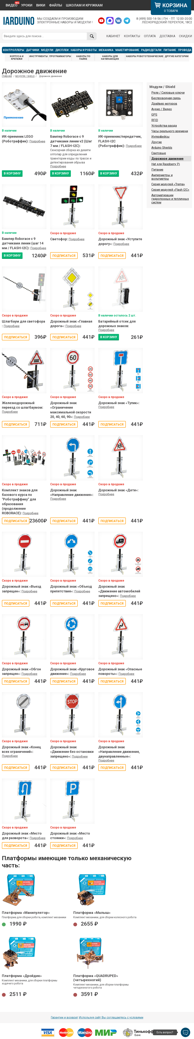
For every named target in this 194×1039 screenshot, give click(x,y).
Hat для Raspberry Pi (165, 164)
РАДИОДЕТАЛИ (151, 50)
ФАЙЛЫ (55, 5)
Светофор (59, 239)
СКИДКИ (185, 36)
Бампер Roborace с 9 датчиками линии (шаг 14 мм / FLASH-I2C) (22, 243)
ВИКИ (40, 5)
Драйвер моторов (164, 103)
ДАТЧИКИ (32, 50)
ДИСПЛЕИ (62, 50)
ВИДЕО (11, 5)
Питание (157, 169)
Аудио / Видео (161, 109)
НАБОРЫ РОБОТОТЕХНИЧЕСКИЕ (144, 56)
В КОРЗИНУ (12, 173)
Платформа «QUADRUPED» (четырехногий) (95, 978)
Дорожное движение (167, 158)
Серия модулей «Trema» (168, 184)
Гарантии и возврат (64, 1017)
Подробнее (37, 141)
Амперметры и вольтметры (162, 177)
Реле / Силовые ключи (168, 92)
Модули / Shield (25, 76)
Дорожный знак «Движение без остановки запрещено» (72, 751)
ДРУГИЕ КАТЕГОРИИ (177, 56)
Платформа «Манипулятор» (26, 913)
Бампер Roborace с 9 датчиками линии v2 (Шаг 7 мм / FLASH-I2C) (71, 141)
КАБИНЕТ (113, 36)
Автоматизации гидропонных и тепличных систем (170, 198)
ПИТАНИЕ (169, 50)
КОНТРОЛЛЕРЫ (13, 50)
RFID (154, 120)
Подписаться (63, 256)
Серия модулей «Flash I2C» (170, 190)
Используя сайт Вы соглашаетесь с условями (111, 1017)
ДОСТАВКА (167, 36)
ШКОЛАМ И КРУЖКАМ (84, 5)
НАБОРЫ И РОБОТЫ (84, 50)
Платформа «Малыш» (91, 913)
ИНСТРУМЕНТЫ (38, 56)
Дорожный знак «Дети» (118, 490)
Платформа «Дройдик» (22, 976)
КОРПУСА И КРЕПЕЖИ (16, 57)
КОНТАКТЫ (132, 36)
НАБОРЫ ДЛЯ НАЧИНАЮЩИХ (110, 57)
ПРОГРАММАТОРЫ (60, 56)
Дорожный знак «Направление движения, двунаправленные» (119, 751)
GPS (154, 114)
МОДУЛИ (47, 50)
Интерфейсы (160, 136)
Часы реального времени (169, 131)
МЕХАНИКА (106, 50)
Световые (158, 153)
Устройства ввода (164, 125)
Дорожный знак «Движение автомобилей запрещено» (119, 591)
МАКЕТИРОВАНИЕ (127, 50)
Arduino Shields (161, 147)
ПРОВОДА (184, 50)
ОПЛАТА (150, 36)
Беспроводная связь (166, 98)
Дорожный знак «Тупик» (118, 403)
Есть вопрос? (165, 1032)
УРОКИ (26, 5)
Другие (156, 142)
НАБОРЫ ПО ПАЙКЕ (83, 57)
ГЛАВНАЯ (7, 76)
